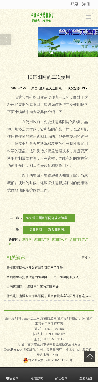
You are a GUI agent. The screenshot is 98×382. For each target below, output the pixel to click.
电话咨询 (12, 374)
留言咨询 (61, 374)
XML (56, 355)
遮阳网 (27, 239)
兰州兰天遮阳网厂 (49, 349)
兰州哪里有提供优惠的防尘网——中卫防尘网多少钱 (43, 277)
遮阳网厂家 (41, 239)
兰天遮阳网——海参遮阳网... (46, 230)
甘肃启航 (85, 349)
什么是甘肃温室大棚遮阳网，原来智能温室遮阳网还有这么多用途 (50, 296)
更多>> (86, 257)
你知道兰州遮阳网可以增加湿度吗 (49, 218)
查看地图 (85, 374)
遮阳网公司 (59, 239)
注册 (86, 4)
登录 (74, 4)
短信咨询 (37, 374)
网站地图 (42, 355)
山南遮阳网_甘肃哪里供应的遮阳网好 (33, 286)
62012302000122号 (47, 360)
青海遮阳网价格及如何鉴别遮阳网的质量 (35, 268)
